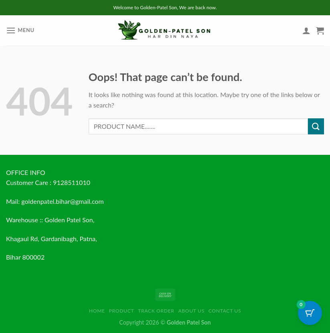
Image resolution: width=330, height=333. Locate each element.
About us (191, 311)
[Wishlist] (293, 32)
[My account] (306, 30)
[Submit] (316, 126)
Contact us (225, 311)
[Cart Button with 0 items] (310, 313)
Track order (156, 311)
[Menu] (20, 30)
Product (121, 311)
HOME (97, 311)
